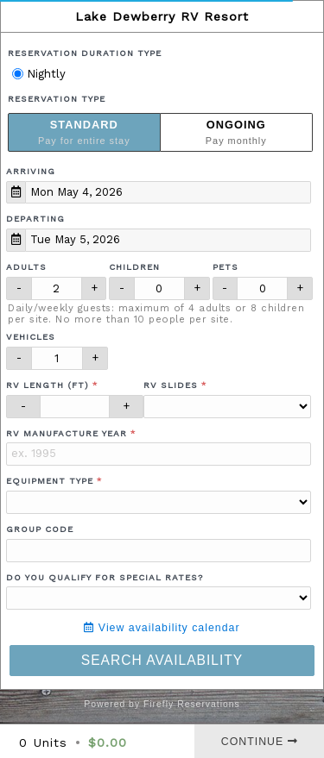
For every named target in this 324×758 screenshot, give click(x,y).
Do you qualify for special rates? (104, 577)
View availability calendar (161, 628)
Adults (26, 267)
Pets (225, 267)
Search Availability (162, 660)
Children (134, 267)
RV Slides (170, 385)
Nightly (39, 73)
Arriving (30, 171)
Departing (35, 218)
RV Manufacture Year (66, 433)
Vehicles (30, 336)
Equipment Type (49, 480)
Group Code (39, 529)
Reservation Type (56, 98)
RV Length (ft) (47, 385)
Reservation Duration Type (85, 53)
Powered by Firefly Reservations (162, 704)
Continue (259, 742)
